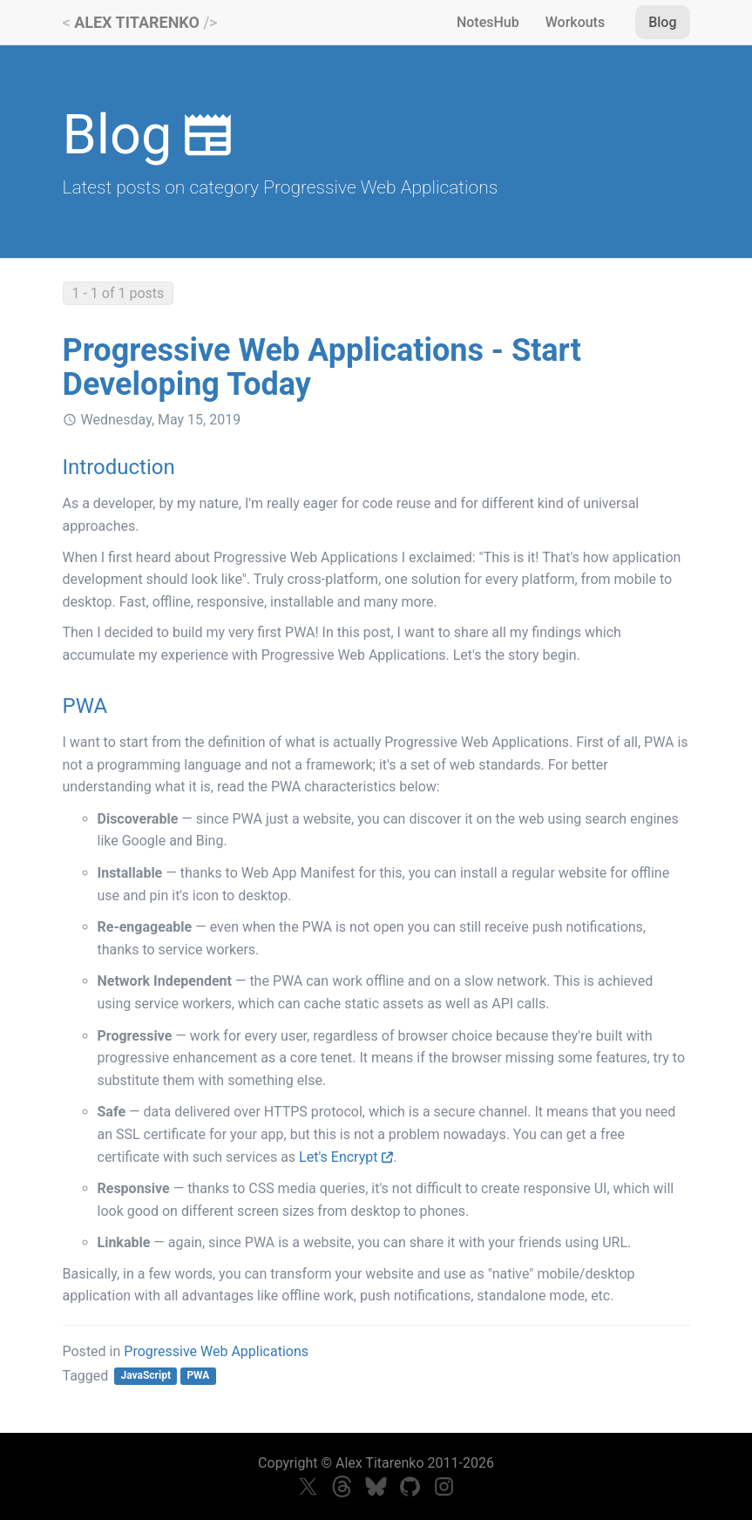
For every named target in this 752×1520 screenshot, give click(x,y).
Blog (662, 22)
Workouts (575, 22)
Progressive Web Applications (216, 1351)
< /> (140, 22)
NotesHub (488, 22)
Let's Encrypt (346, 1157)
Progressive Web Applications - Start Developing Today (322, 368)
